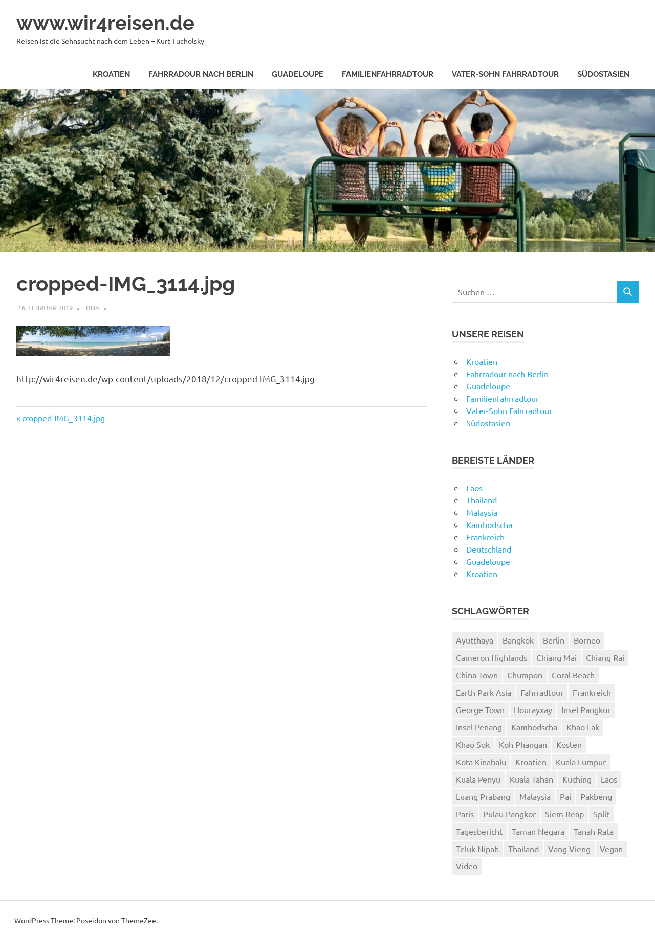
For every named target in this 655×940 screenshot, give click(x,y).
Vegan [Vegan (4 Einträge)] (611, 848)
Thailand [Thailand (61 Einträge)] (523, 848)
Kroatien (111, 74)
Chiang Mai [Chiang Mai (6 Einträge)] (556, 657)
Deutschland (488, 549)
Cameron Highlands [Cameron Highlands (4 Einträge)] (491, 657)
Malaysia (481, 512)
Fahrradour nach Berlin (200, 74)
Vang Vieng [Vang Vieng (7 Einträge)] (569, 848)
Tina (92, 307)
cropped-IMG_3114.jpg (63, 417)
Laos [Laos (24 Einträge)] (609, 779)
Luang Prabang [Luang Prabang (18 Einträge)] (483, 796)
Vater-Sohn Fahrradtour (505, 74)
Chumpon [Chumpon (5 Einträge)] (524, 675)
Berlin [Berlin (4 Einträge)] (553, 640)
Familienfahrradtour (387, 74)
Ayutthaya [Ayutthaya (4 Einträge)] (474, 640)
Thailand (481, 500)
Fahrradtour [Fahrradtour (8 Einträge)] (541, 692)
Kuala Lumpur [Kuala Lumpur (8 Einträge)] (581, 761)
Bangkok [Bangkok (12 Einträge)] (518, 640)
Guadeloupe (297, 74)
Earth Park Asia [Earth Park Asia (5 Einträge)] (483, 692)
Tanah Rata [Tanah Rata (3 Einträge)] (594, 831)
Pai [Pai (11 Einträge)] (565, 796)
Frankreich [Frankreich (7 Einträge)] (592, 692)
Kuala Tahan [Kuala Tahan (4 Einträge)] (531, 779)
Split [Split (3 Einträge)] (601, 814)
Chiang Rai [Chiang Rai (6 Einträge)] (605, 657)
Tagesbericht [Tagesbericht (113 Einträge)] (479, 831)
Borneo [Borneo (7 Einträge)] (587, 640)
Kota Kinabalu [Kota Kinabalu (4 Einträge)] (481, 761)
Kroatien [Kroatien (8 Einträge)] (531, 761)
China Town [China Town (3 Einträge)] (477, 675)
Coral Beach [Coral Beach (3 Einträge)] (573, 675)
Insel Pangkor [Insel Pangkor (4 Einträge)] (585, 709)
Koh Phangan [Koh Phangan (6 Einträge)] (523, 744)
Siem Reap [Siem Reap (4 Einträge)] (564, 814)
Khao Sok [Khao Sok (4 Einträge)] (473, 744)
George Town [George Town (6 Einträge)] (480, 709)
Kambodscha (489, 524)
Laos (474, 488)
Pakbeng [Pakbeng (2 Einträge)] (596, 796)
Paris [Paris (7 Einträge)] (465, 814)
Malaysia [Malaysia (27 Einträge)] (535, 796)
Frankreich (485, 537)
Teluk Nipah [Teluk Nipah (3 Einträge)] (477, 848)
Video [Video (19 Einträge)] (466, 866)
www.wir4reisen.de (105, 22)
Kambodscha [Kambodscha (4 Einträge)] (534, 727)
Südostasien (603, 74)
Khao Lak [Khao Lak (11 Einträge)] (582, 727)
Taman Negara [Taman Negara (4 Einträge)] (538, 831)
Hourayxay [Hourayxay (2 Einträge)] (533, 709)
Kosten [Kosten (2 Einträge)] (569, 744)
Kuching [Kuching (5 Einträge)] (577, 779)
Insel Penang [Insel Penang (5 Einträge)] (479, 727)
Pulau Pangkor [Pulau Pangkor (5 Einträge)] (509, 814)
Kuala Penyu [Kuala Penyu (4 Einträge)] (478, 779)
